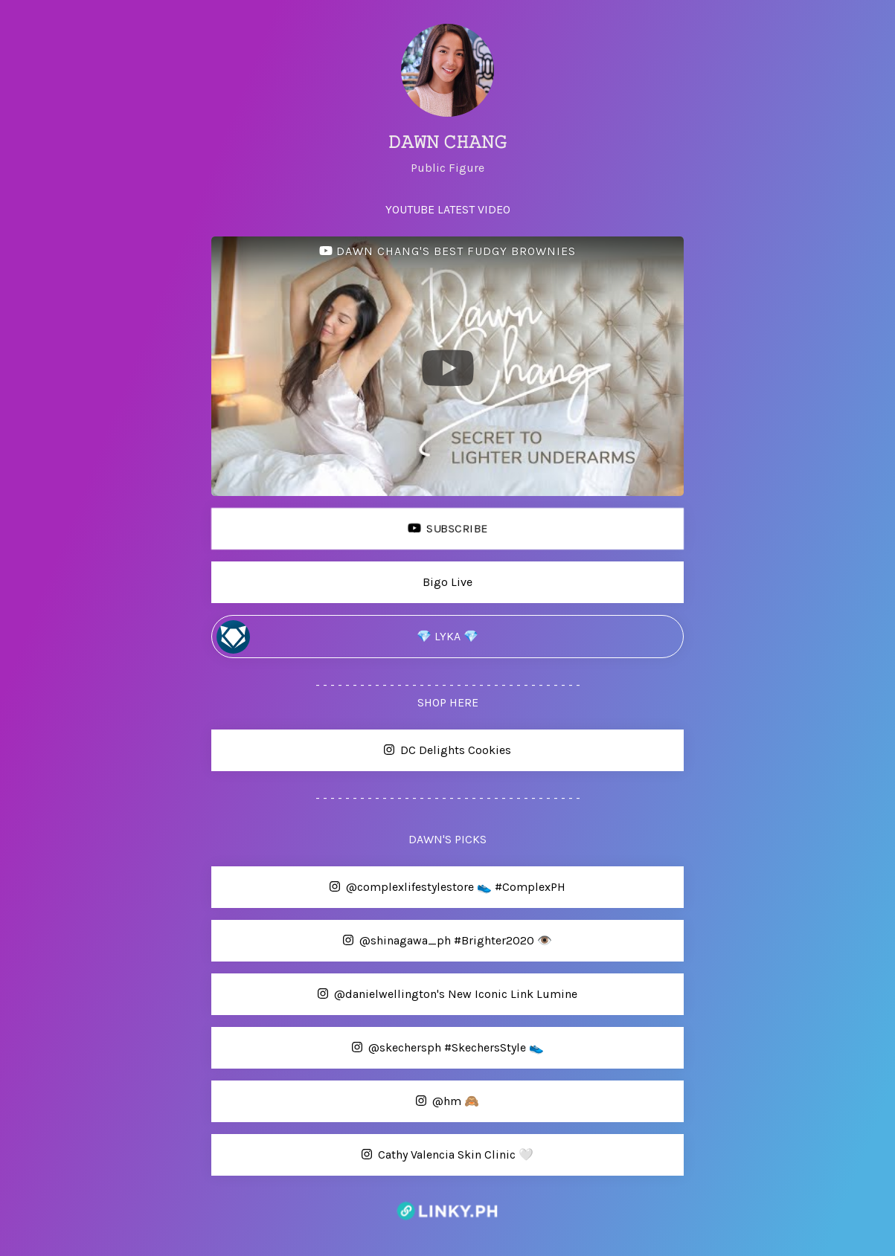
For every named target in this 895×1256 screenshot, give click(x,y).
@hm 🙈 (347, 1101)
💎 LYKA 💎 (347, 637)
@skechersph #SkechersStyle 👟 (379, 1048)
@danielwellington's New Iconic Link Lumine (396, 994)
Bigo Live (344, 582)
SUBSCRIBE (351, 529)
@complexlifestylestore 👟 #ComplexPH (390, 887)
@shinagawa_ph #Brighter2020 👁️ (384, 941)
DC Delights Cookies (363, 750)
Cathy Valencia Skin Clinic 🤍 (374, 1155)
